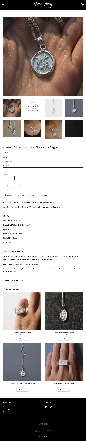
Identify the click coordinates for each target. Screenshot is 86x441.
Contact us (6, 406)
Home (4, 14)
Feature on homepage (15, 14)
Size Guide (6, 414)
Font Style (6, 166)
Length (5, 157)
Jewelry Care (6, 409)
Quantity (6, 174)
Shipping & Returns (8, 411)
